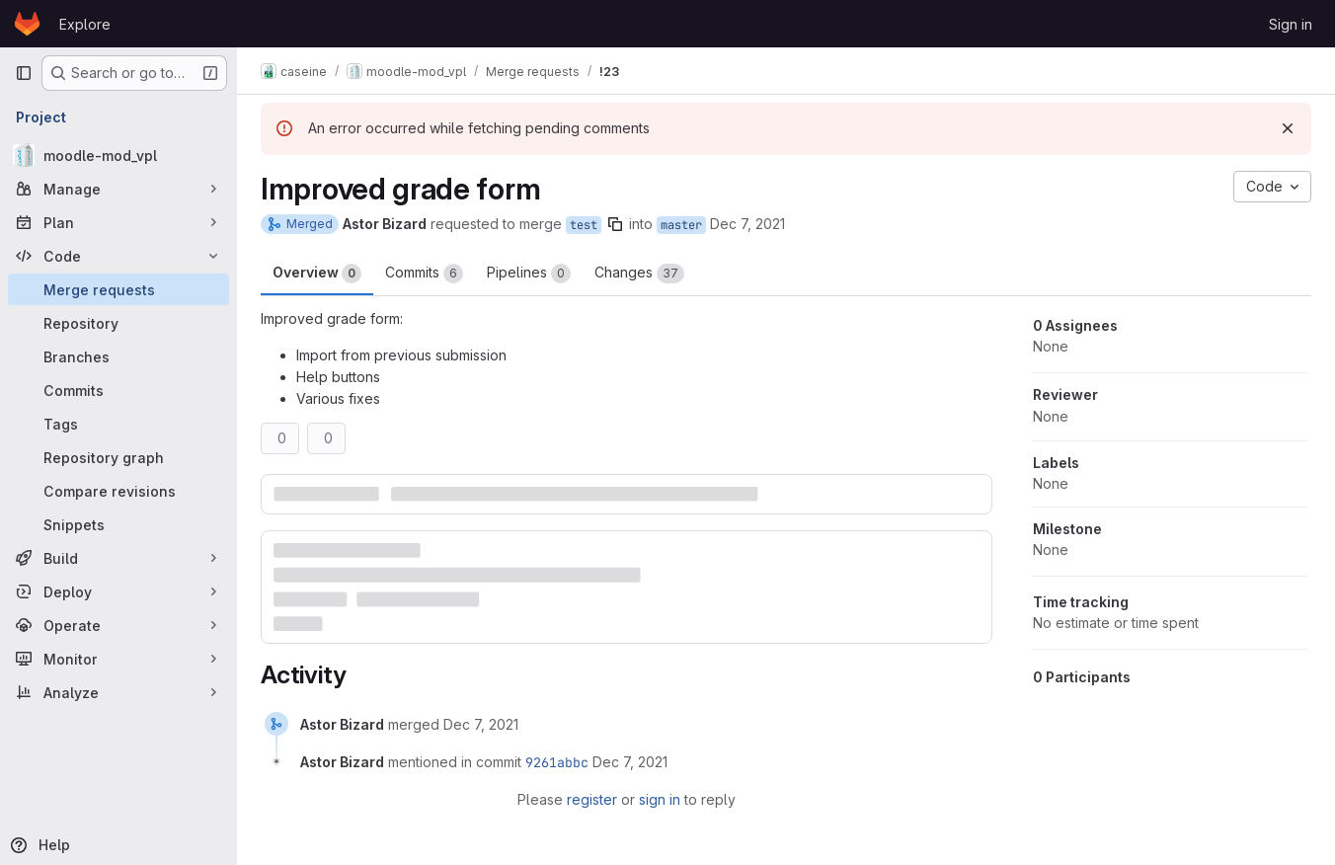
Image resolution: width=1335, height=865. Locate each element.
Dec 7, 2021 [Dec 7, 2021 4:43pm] (747, 223)
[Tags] (118, 423)
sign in (659, 799)
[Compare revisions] (118, 491)
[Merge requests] (118, 289)
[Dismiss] (1287, 128)
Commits (424, 273)
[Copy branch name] (615, 224)
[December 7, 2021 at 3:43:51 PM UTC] (480, 724)
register (592, 799)
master (681, 225)
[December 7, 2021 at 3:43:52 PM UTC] (630, 761)
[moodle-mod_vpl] (118, 155)
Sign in (1290, 24)
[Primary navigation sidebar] (23, 73)
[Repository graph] (118, 457)
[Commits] (118, 390)
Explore (85, 24)
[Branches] (118, 356)
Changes (639, 273)
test (583, 225)
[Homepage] (27, 23)
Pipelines (529, 273)
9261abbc (557, 762)
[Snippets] (118, 524)
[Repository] (118, 323)
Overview (317, 273)
